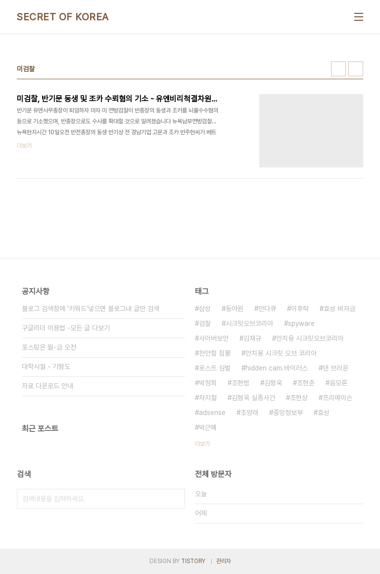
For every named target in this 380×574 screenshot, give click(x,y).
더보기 (202, 443)
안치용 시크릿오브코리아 (309, 338)
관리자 (223, 561)
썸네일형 (338, 68)
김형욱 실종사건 (253, 398)
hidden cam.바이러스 (276, 368)
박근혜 (208, 427)
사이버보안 (214, 338)
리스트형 (355, 68)
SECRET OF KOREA (63, 17)
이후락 (300, 309)
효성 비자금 (339, 309)
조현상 (299, 398)
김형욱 (273, 383)
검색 (175, 498)
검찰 (205, 323)
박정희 (208, 383)
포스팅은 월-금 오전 (49, 347)
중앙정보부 (288, 413)
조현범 (240, 383)
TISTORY (193, 561)
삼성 (205, 309)
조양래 (249, 413)
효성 (324, 413)
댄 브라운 (335, 368)
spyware (301, 323)
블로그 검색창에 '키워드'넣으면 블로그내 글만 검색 (90, 309)
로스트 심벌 (215, 368)
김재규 (252, 338)
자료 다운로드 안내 (47, 386)
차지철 (208, 398)
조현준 (306, 383)
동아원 (234, 309)
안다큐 (267, 309)
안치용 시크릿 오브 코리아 (281, 353)
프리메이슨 (337, 398)
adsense (212, 413)
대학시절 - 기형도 (46, 366)
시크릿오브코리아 (249, 323)
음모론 (338, 383)
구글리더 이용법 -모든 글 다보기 (66, 328)
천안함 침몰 (215, 353)
